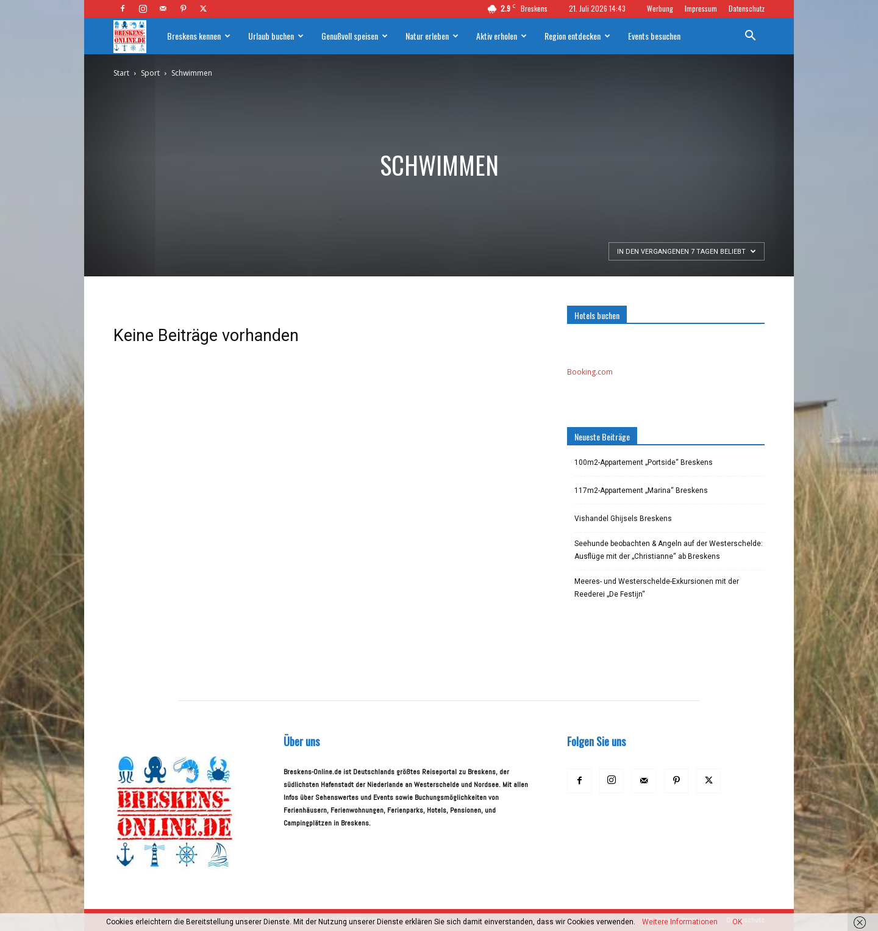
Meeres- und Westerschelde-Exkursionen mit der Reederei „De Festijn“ (656, 587)
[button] (750, 37)
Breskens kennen (198, 35)
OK (737, 922)
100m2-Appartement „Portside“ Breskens (643, 462)
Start (121, 73)
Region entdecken (577, 35)
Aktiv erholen (501, 35)
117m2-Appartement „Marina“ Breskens (641, 490)
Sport (150, 73)
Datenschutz (747, 8)
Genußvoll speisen (354, 35)
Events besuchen (654, 35)
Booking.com (590, 372)
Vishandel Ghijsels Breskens (623, 518)
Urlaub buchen (276, 35)
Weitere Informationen (680, 922)
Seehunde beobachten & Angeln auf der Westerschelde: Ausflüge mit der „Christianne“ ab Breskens (668, 550)
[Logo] (136, 36)
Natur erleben (432, 35)
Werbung (660, 8)
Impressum (701, 8)
